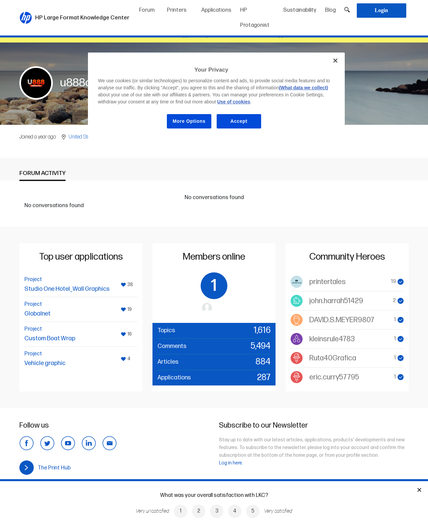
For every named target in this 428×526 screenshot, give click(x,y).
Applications (216, 10)
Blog (330, 10)
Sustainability (299, 10)
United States (82, 137)
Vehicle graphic (45, 363)
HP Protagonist (255, 17)
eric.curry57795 (334, 377)
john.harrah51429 (336, 300)
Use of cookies (233, 101)
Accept (238, 121)
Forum (146, 10)
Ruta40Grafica (332, 358)
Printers (177, 10)
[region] (216, 96)
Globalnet (37, 313)
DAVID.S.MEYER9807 (341, 320)
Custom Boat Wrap (49, 338)
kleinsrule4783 (332, 339)
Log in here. (231, 463)
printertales (327, 281)
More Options (189, 121)
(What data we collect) (303, 87)
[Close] (335, 60)
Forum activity (42, 173)
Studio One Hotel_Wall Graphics (67, 288)
